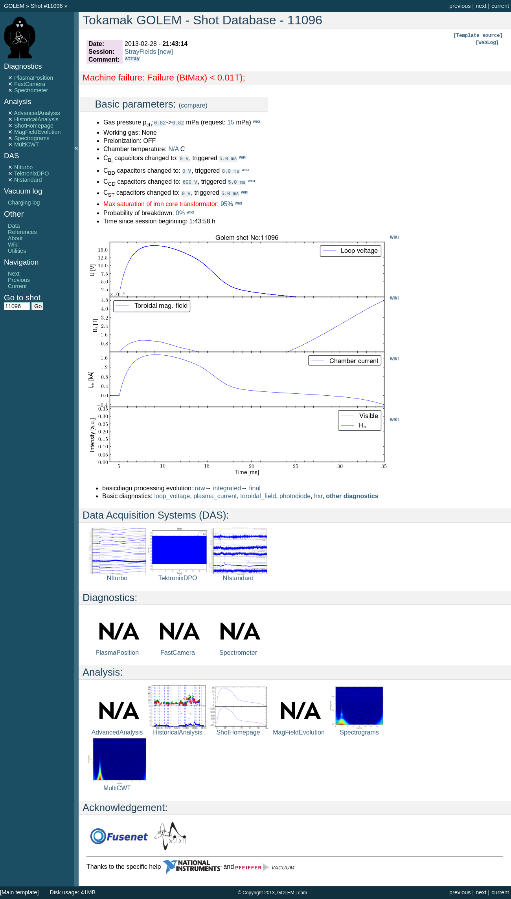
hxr (318, 496)
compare (193, 105)
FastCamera (29, 84)
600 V (190, 182)
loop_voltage (172, 496)
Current (17, 286)
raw (200, 488)
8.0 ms (230, 171)
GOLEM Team (292, 892)
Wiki (13, 244)
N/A (173, 149)
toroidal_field (258, 496)
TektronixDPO (31, 173)
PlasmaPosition (33, 78)
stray (132, 59)
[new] (165, 51)
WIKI (394, 237)
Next (14, 273)
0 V (184, 158)
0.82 (160, 122)
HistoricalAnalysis (36, 119)
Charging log (24, 202)
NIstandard (28, 180)
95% (227, 204)
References (22, 232)
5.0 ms (228, 158)
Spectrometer (31, 90)
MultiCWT (26, 144)
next (481, 6)
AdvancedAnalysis (37, 113)
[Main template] (19, 892)
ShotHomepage (33, 125)
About (15, 238)
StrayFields (140, 51)
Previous (19, 280)
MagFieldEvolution (37, 132)
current (500, 6)
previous (460, 6)
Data (14, 226)
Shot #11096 (47, 6)
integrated (227, 488)
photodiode (295, 496)
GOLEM (15, 6)
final (255, 488)
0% (180, 213)
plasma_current (215, 496)
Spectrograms (32, 138)
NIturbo (23, 167)
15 (230, 122)
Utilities (17, 251)
